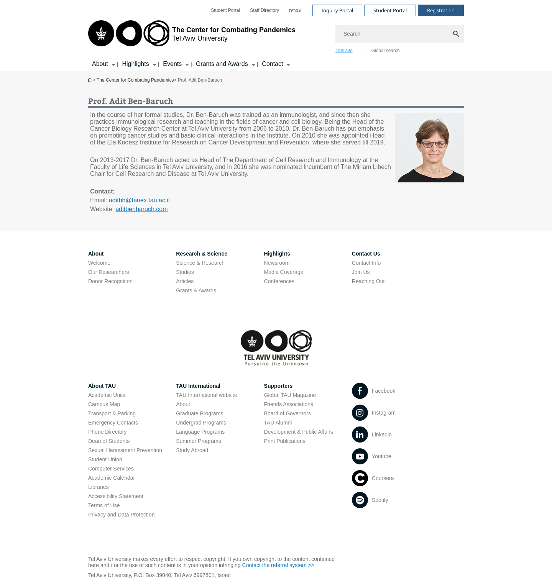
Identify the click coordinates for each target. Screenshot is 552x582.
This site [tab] (344, 50)
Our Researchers (108, 272)
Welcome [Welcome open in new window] (99, 263)
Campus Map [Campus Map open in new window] (104, 404)
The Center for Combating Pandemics (135, 80)
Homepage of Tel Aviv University (90, 80)
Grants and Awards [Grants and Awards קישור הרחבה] (222, 64)
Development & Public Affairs (298, 432)
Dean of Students (109, 441)
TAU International (198, 386)
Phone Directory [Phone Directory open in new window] (107, 432)
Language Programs (200, 432)
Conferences (279, 281)
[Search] (399, 34)
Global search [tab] (385, 50)
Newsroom (277, 263)
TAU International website (206, 395)
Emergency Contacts (113, 423)
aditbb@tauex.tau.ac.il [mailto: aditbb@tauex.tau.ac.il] (139, 200)
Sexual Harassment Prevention (125, 450)
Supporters (278, 386)
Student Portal (225, 10)
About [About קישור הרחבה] (100, 64)
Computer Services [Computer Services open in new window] (111, 469)
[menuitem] (225, 10)
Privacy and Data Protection (121, 515)
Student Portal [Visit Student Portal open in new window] (390, 10)
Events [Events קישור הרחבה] (172, 64)
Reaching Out (368, 281)
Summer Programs (198, 441)
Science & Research (200, 263)
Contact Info (366, 263)
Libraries (98, 487)
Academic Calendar (111, 478)
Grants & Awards (196, 290)
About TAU (102, 386)
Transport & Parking (112, 413)
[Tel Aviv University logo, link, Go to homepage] (192, 36)
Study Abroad (192, 450)
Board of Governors (287, 413)
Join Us (361, 272)
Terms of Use (104, 505)
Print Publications (285, 441)
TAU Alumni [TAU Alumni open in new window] (278, 423)
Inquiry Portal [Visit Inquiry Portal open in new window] (337, 10)
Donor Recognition (110, 281)
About (96, 254)
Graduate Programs (199, 413)
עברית (295, 10)
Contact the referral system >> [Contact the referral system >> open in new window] (278, 565)
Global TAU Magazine (290, 395)
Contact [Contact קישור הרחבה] (272, 64)
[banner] (276, 35)
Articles (185, 281)
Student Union (105, 459)
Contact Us (366, 254)
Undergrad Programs (201, 423)
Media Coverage (284, 272)
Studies (185, 272)
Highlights (277, 254)
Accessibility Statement (115, 496)
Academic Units (106, 395)
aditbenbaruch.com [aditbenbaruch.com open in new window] (141, 209)
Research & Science (201, 254)
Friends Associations (288, 404)
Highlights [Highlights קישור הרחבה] (135, 64)
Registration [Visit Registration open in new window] (441, 10)
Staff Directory (264, 10)
